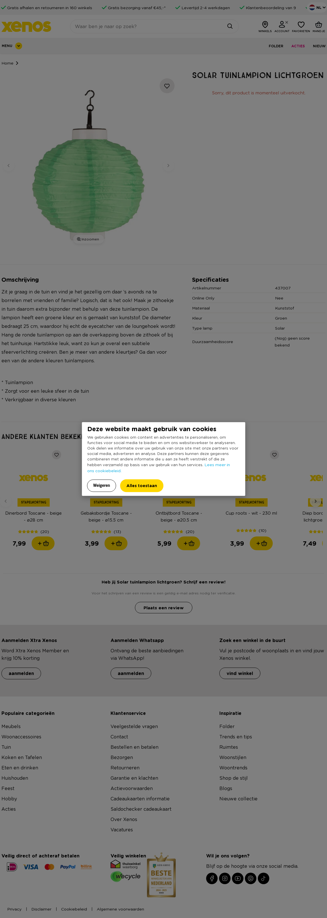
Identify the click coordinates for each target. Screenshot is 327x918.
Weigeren (101, 485)
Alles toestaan (141, 485)
